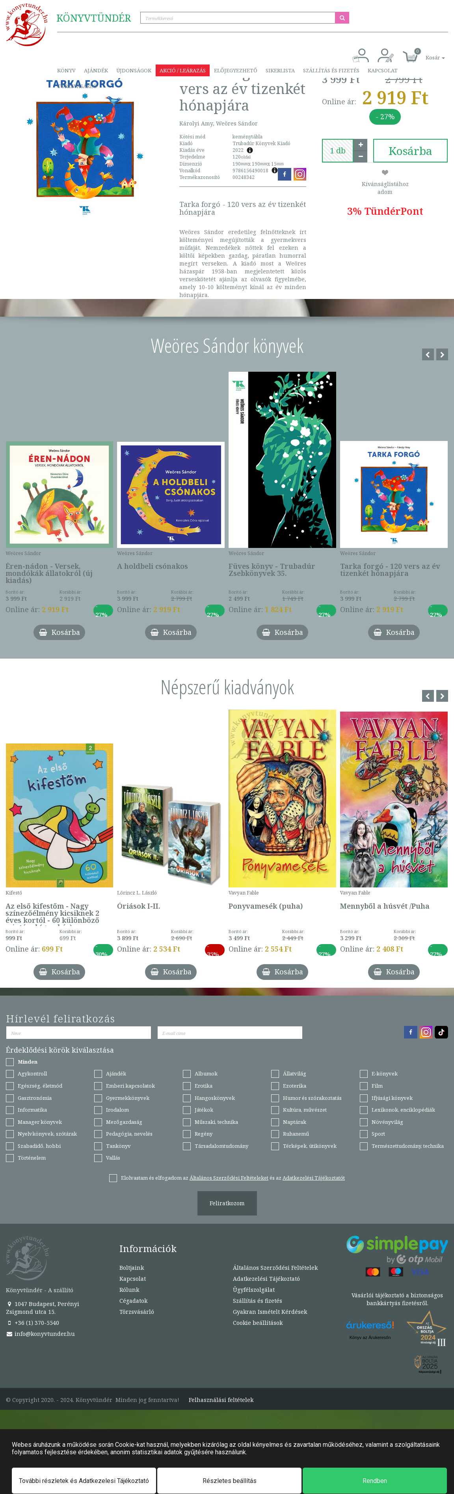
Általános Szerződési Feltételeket (229, 1177)
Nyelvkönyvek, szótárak (47, 1133)
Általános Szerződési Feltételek (275, 1267)
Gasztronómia (35, 1097)
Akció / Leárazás (183, 70)
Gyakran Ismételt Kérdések (270, 1311)
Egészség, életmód (40, 1085)
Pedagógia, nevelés (129, 1133)
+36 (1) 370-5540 (32, 1322)
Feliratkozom (227, 1203)
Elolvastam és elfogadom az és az (233, 1177)
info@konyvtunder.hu (40, 1333)
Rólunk (129, 1289)
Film (377, 1085)
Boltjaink (131, 1267)
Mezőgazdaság (124, 1121)
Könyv (66, 70)
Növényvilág (387, 1121)
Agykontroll (32, 1073)
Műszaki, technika (216, 1121)
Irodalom (117, 1109)
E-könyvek (385, 1073)
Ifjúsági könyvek (392, 1097)
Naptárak (294, 1121)
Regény (203, 1133)
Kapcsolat (383, 70)
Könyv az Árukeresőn (370, 1337)
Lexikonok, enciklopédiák (403, 1109)
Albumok (206, 1073)
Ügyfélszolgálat (254, 1289)
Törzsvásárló (77, 86)
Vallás (113, 1157)
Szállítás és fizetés (331, 70)
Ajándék (96, 70)
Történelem (32, 1157)
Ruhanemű (296, 1133)
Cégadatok (133, 1300)
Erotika (203, 1085)
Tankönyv (118, 1145)
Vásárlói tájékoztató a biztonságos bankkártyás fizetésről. (397, 1299)
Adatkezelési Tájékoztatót (314, 1177)
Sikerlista (280, 70)
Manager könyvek (40, 1121)
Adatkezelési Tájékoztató (266, 1278)
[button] (426, 53)
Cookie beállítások (258, 1322)
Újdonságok (133, 70)
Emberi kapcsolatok (130, 1085)
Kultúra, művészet (305, 1109)
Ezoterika (294, 1085)
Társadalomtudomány (221, 1145)
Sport (378, 1133)
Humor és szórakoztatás (312, 1097)
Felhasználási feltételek (221, 1400)
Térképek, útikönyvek (310, 1145)
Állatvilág (294, 1073)
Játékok (204, 1109)
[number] (338, 150)
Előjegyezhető (235, 70)
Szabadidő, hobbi (39, 1145)
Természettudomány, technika (408, 1145)
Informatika (32, 1109)
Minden (27, 1061)
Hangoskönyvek (215, 1097)
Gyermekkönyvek (127, 1097)
